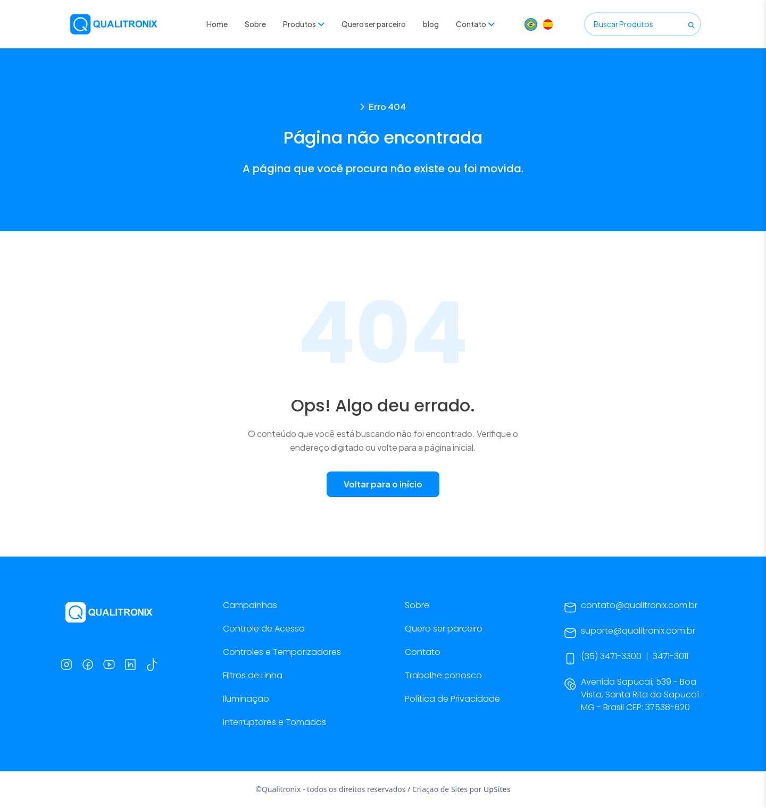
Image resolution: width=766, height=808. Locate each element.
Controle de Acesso (264, 628)
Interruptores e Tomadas (274, 722)
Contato (475, 24)
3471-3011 (670, 656)
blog (431, 24)
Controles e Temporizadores (282, 652)
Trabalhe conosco (443, 675)
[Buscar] (691, 24)
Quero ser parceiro (374, 24)
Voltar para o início (383, 484)
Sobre (255, 24)
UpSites (497, 789)
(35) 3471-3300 (611, 656)
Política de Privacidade (452, 699)
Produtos (303, 24)
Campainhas (250, 605)
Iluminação (246, 699)
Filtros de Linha (252, 675)
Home (217, 24)
